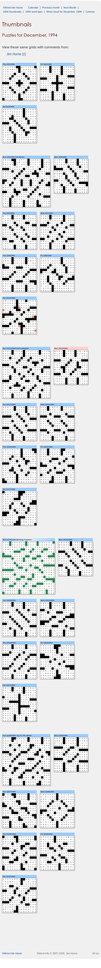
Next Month (69, 7)
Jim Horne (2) (16, 54)
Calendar (33, 7)
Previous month (51, 7)
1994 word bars (34, 11)
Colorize (90, 11)
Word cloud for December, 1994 (64, 11)
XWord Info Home (13, 7)
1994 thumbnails (12, 11)
